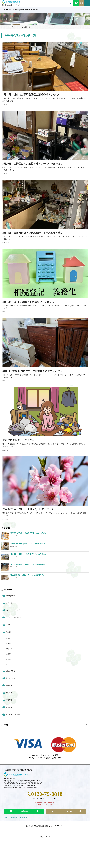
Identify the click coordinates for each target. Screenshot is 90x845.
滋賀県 (8, 665)
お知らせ (9, 603)
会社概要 (25, 817)
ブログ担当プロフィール (14, 617)
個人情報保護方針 (12, 817)
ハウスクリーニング (13, 610)
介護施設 (9, 625)
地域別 (8, 632)
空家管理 (9, 700)
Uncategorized (10, 596)
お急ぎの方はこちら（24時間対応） (45, 804)
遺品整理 (9, 707)
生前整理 (9, 693)
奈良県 (8, 659)
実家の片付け (10, 671)
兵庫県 (8, 643)
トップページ (5, 27)
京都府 (8, 638)
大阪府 (8, 654)
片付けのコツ (10, 678)
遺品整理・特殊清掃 (13, 714)
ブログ (13, 27)
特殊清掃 (9, 685)
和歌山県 (9, 649)
